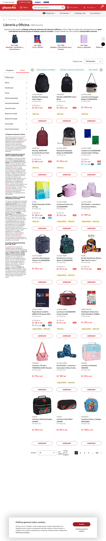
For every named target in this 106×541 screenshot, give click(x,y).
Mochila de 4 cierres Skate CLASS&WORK (65, 259)
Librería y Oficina (24, 19)
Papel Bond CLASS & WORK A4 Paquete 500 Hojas (41, 313)
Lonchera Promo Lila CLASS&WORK (65, 205)
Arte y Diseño (93, 70)
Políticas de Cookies (23, 532)
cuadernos (21, 140)
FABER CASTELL (86, 309)
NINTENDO (84, 417)
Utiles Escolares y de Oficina (46, 70)
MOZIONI (84, 363)
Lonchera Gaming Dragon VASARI (42, 420)
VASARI (34, 417)
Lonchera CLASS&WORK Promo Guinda (66, 313)
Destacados (93, 61)
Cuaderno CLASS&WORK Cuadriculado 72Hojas (91, 152)
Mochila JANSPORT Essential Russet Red (40, 152)
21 (47, 453)
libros (15, 168)
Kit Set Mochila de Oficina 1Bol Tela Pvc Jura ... (91, 259)
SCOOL (83, 256)
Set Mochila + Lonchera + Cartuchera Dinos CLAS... (66, 367)
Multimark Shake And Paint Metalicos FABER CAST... (90, 313)
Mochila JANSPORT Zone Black (66, 98)
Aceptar (81, 524)
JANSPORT (60, 94)
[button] (63, 7)
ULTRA (34, 202)
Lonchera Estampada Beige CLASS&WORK (89, 98)
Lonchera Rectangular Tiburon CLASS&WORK (41, 259)
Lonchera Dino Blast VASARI (65, 420)
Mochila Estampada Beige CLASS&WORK (65, 152)
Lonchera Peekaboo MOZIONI (89, 367)
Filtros (22, 70)
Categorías (9, 70)
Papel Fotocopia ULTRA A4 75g (41, 205)
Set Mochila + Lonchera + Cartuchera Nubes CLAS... (91, 205)
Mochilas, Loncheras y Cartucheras (72, 70)
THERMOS (35, 363)
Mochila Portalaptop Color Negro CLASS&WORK (40, 98)
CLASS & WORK (37, 94)
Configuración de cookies (82, 530)
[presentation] (103, 39)
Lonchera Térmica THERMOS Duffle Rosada (42, 367)
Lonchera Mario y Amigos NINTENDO (91, 420)
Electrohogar (11, 19)
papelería (9, 247)
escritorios (15, 236)
